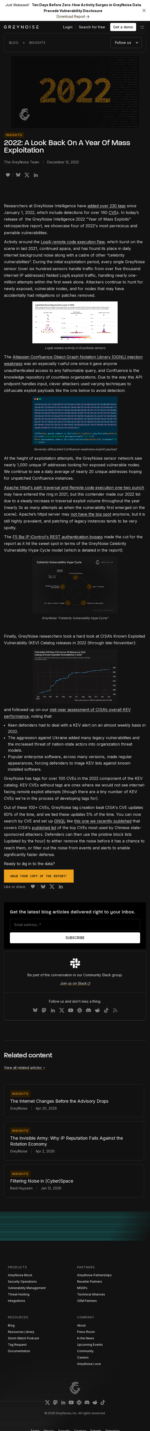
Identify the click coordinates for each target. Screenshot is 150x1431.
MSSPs (82, 1288)
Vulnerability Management (27, 1288)
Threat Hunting (18, 1294)
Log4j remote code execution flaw (73, 241)
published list (44, 827)
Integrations (16, 1301)
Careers (83, 1357)
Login (68, 27)
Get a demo (123, 27)
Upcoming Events (90, 1344)
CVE (113, 212)
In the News (85, 1338)
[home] (21, 27)
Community (85, 1351)
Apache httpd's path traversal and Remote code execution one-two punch (74, 487)
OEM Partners (87, 1301)
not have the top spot (91, 514)
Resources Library (21, 1332)
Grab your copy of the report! (38, 876)
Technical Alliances (91, 1294)
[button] (142, 27)
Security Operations (22, 1281)
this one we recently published (102, 821)
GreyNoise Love (89, 1364)
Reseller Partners (89, 1281)
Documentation (19, 1351)
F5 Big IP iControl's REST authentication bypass (58, 536)
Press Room (86, 1332)
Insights (37, 43)
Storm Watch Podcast (23, 1338)
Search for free (92, 27)
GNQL (59, 821)
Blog (14, 43)
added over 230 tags (106, 205)
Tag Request (17, 1344)
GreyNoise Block (20, 1275)
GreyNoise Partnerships (94, 1275)
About (81, 1325)
